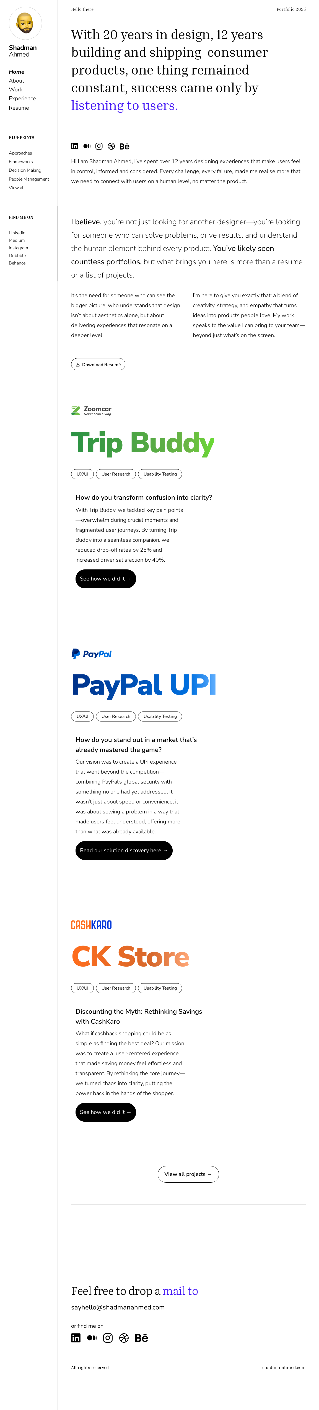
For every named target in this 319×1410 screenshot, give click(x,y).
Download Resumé (98, 364)
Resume (19, 107)
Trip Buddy (142, 443)
